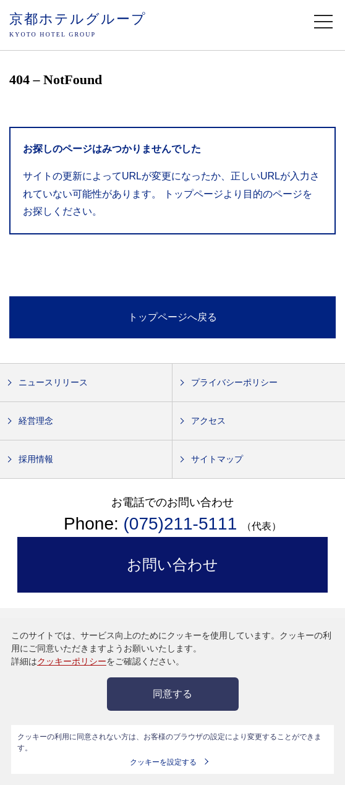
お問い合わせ (172, 564)
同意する (172, 693)
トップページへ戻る (172, 317)
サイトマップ (217, 459)
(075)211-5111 (183, 523)
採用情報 (36, 459)
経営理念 (36, 421)
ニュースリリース (53, 382)
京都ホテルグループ (78, 25)
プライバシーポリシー (234, 382)
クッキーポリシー (71, 661)
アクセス (208, 421)
